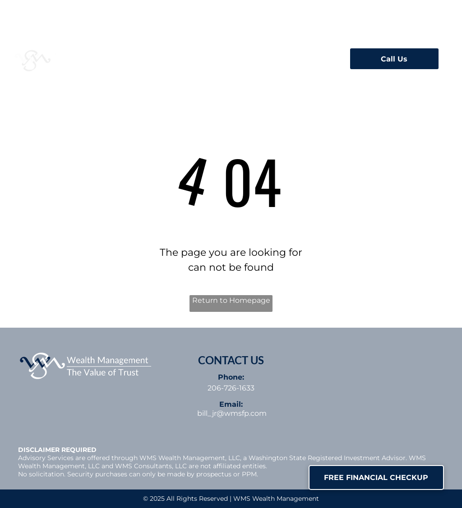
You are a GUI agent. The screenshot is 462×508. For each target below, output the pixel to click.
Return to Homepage (231, 300)
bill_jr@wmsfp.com (232, 413)
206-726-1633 (231, 388)
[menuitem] (192, 56)
